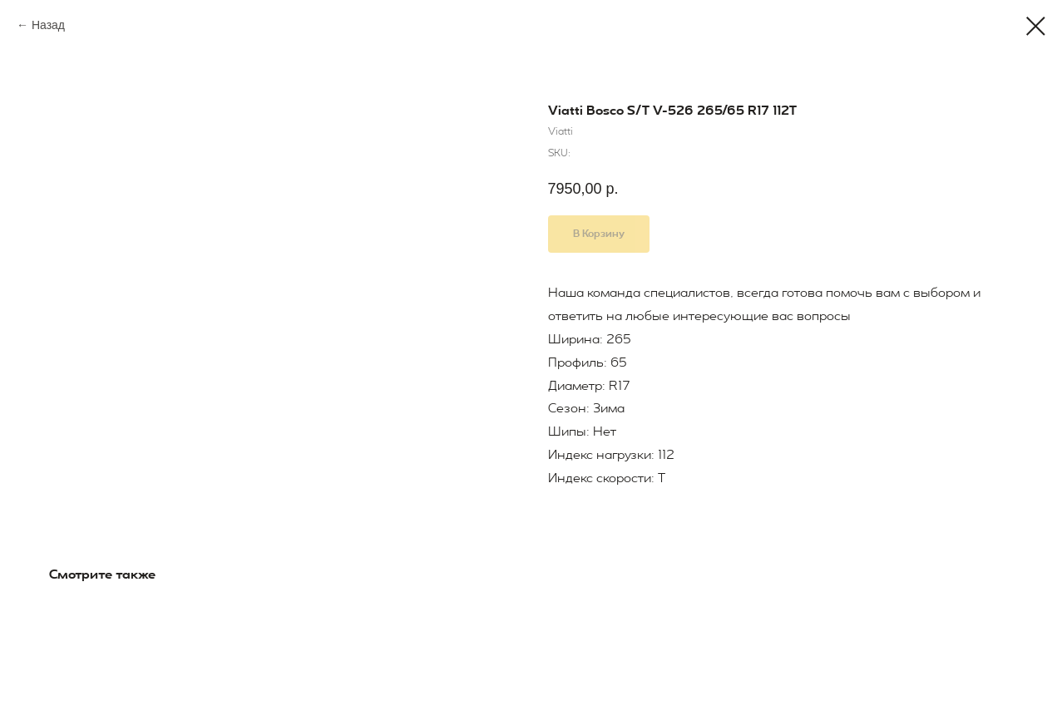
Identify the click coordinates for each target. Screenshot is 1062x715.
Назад (48, 25)
